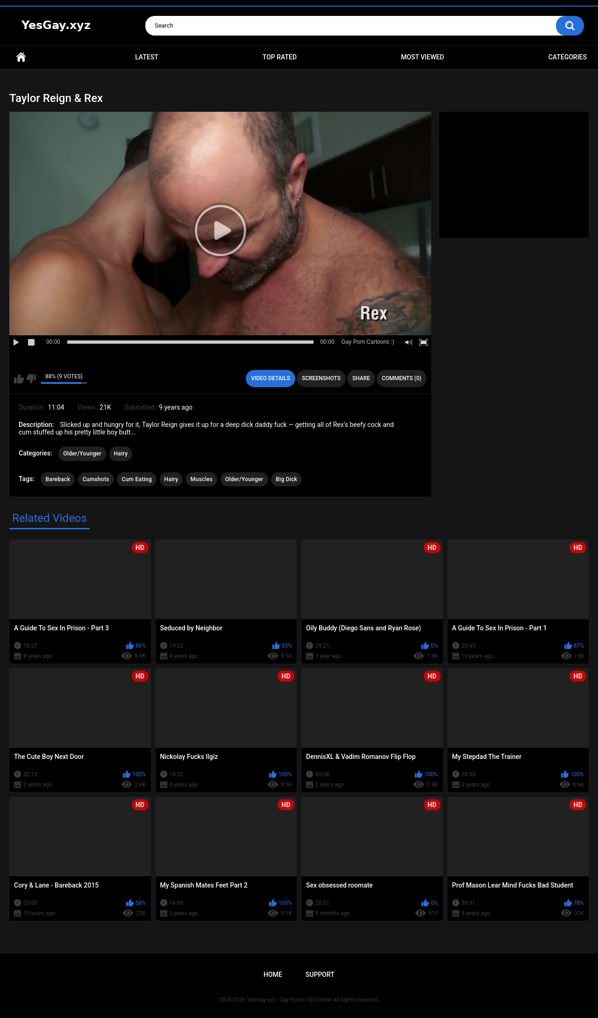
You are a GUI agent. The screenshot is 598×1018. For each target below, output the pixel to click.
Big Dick (286, 479)
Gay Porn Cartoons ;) (368, 342)
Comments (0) (401, 378)
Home (21, 57)
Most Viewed (422, 57)
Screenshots (321, 378)
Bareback (57, 479)
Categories (567, 57)
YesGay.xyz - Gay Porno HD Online (289, 999)
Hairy (121, 453)
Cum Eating (136, 479)
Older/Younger (82, 453)
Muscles (202, 479)
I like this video (19, 378)
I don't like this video (31, 378)
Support (320, 974)
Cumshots (96, 479)
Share (361, 378)
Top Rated (280, 57)
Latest (146, 57)
